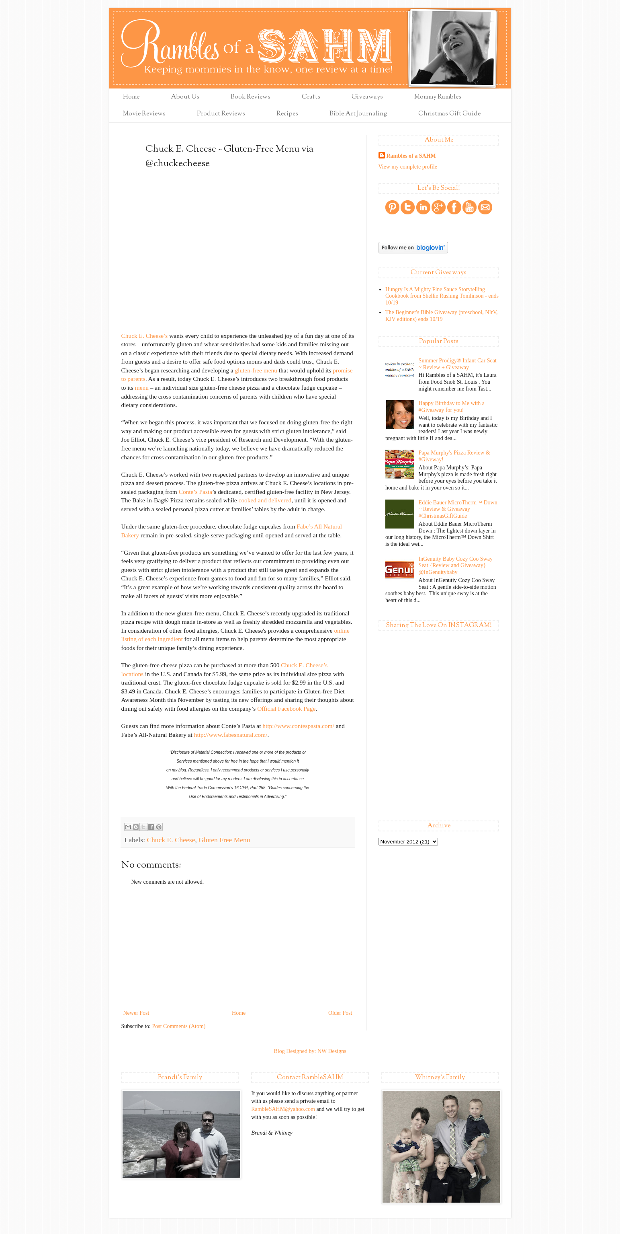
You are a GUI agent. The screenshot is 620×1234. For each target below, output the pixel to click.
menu (142, 387)
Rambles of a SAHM (411, 156)
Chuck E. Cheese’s (144, 335)
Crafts (311, 97)
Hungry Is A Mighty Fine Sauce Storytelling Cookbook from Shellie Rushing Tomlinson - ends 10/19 (442, 296)
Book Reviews (250, 97)
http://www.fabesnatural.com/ (231, 734)
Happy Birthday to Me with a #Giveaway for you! (452, 406)
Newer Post (136, 1013)
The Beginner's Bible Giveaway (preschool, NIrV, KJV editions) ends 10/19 (441, 315)
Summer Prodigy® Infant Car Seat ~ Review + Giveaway (458, 364)
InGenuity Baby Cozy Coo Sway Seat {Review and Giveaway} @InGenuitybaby (456, 566)
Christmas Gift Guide (449, 114)
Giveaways (367, 97)
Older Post (340, 1013)
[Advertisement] (238, 947)
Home (131, 97)
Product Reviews (221, 114)
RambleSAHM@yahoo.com (283, 1109)
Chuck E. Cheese (171, 840)
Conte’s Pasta (195, 491)
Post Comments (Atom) (179, 1026)
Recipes (287, 114)
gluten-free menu (256, 370)
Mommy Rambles (437, 97)
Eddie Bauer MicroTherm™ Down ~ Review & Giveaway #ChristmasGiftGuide (458, 509)
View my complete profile (408, 167)
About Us (185, 97)
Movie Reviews (144, 114)
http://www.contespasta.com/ (298, 725)
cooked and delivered (265, 500)
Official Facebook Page (286, 708)
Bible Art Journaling (358, 114)
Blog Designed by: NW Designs (310, 1051)
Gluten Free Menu (224, 840)
